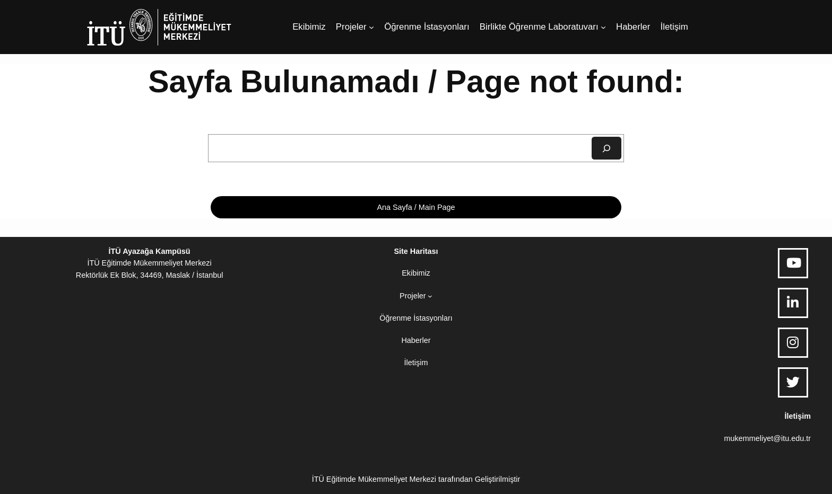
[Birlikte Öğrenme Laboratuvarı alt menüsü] (603, 27)
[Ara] (606, 148)
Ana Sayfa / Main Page (416, 207)
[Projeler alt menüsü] (371, 27)
